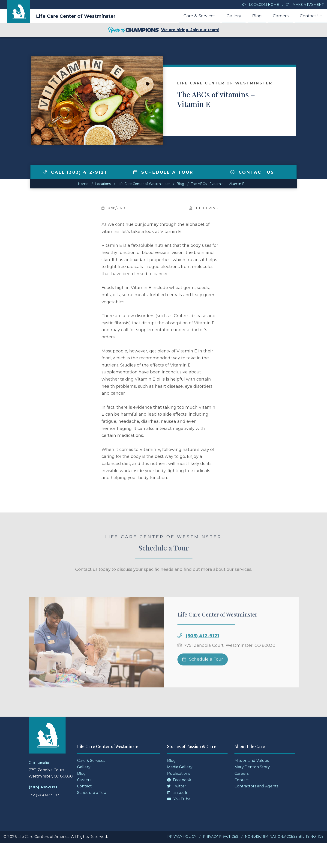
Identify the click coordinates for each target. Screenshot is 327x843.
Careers (281, 15)
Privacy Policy (181, 836)
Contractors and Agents (256, 786)
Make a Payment (305, 5)
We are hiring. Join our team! (163, 30)
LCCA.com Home (260, 5)
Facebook (179, 780)
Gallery (234, 15)
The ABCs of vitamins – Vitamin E (217, 184)
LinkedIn (178, 792)
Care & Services (199, 15)
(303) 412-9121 (202, 644)
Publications (178, 773)
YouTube (179, 799)
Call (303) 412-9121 (75, 172)
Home (83, 184)
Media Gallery (179, 767)
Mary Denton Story (252, 767)
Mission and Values (251, 760)
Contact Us (311, 15)
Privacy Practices (220, 836)
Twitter (176, 786)
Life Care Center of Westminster (75, 16)
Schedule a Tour (163, 172)
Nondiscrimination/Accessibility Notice (284, 836)
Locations (103, 184)
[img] (45, 172)
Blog (257, 15)
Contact (84, 786)
